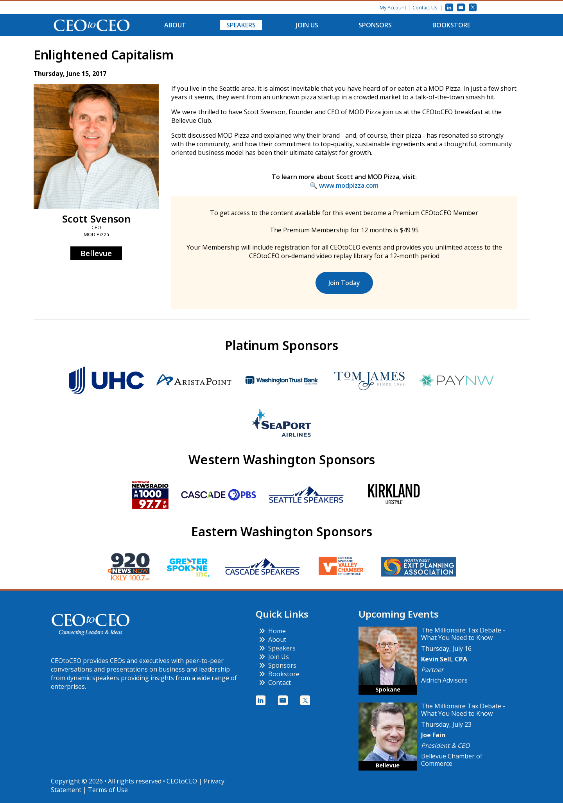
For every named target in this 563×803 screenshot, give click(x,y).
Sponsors (375, 25)
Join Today (344, 282)
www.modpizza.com (348, 185)
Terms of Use (108, 789)
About (175, 25)
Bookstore (451, 25)
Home (272, 631)
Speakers (241, 25)
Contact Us (424, 7)
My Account (393, 7)
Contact (275, 682)
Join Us (307, 25)
